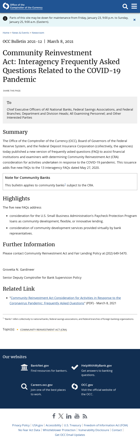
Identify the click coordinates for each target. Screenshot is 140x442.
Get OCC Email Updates (70, 435)
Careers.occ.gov (42, 385)
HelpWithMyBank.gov (96, 365)
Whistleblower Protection (59, 430)
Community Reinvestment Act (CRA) (43, 329)
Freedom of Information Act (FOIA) (106, 425)
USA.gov (37, 425)
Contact (117, 430)
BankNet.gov (40, 365)
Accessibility (53, 425)
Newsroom (38, 32)
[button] (125, 6)
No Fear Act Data (29, 430)
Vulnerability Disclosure (93, 430)
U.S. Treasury (72, 425)
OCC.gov (87, 385)
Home (6, 32)
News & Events (20, 32)
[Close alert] (134, 20)
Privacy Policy (21, 425)
